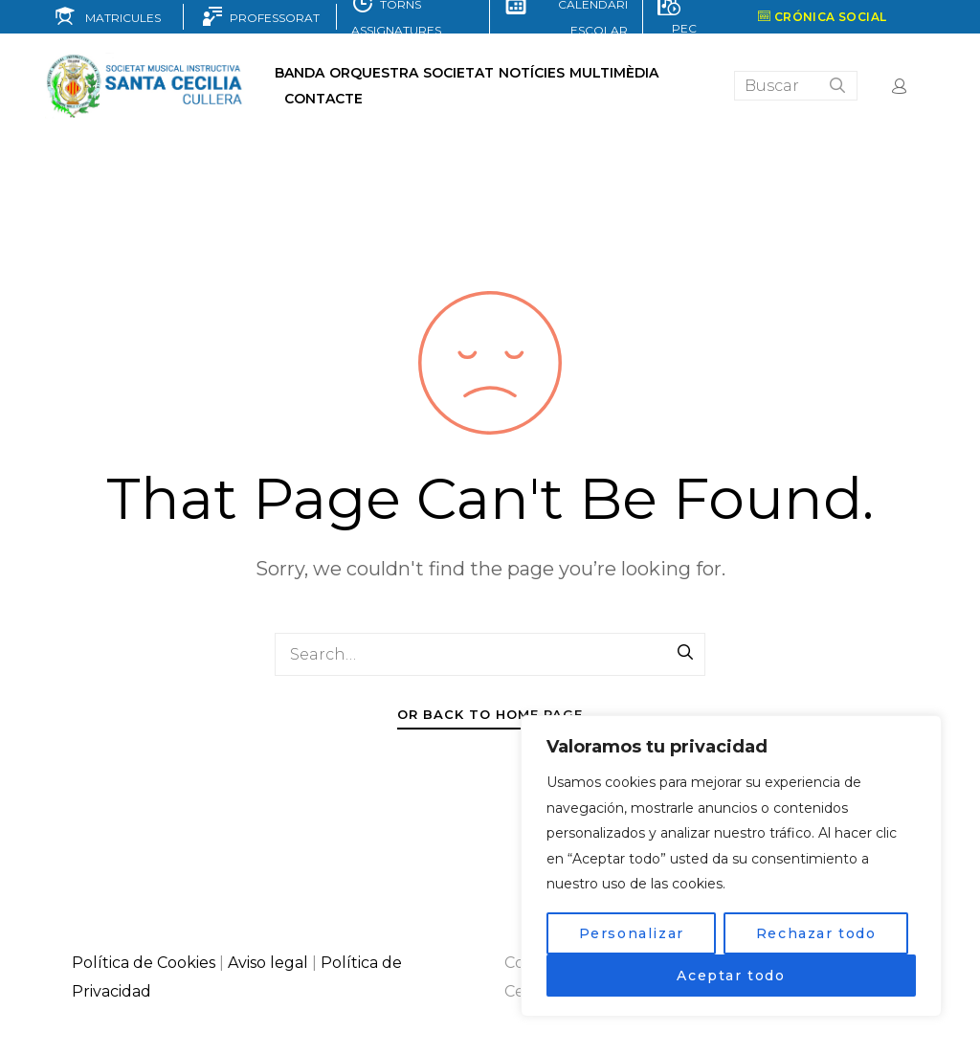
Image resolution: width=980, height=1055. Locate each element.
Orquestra (373, 72)
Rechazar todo (816, 933)
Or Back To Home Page (490, 714)
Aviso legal (268, 963)
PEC (681, 28)
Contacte (323, 98)
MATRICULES (119, 18)
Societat (458, 72)
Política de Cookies (143, 963)
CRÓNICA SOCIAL (822, 17)
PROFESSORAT (272, 18)
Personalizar (631, 933)
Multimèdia (613, 72)
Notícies (532, 72)
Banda (299, 72)
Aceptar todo (731, 975)
